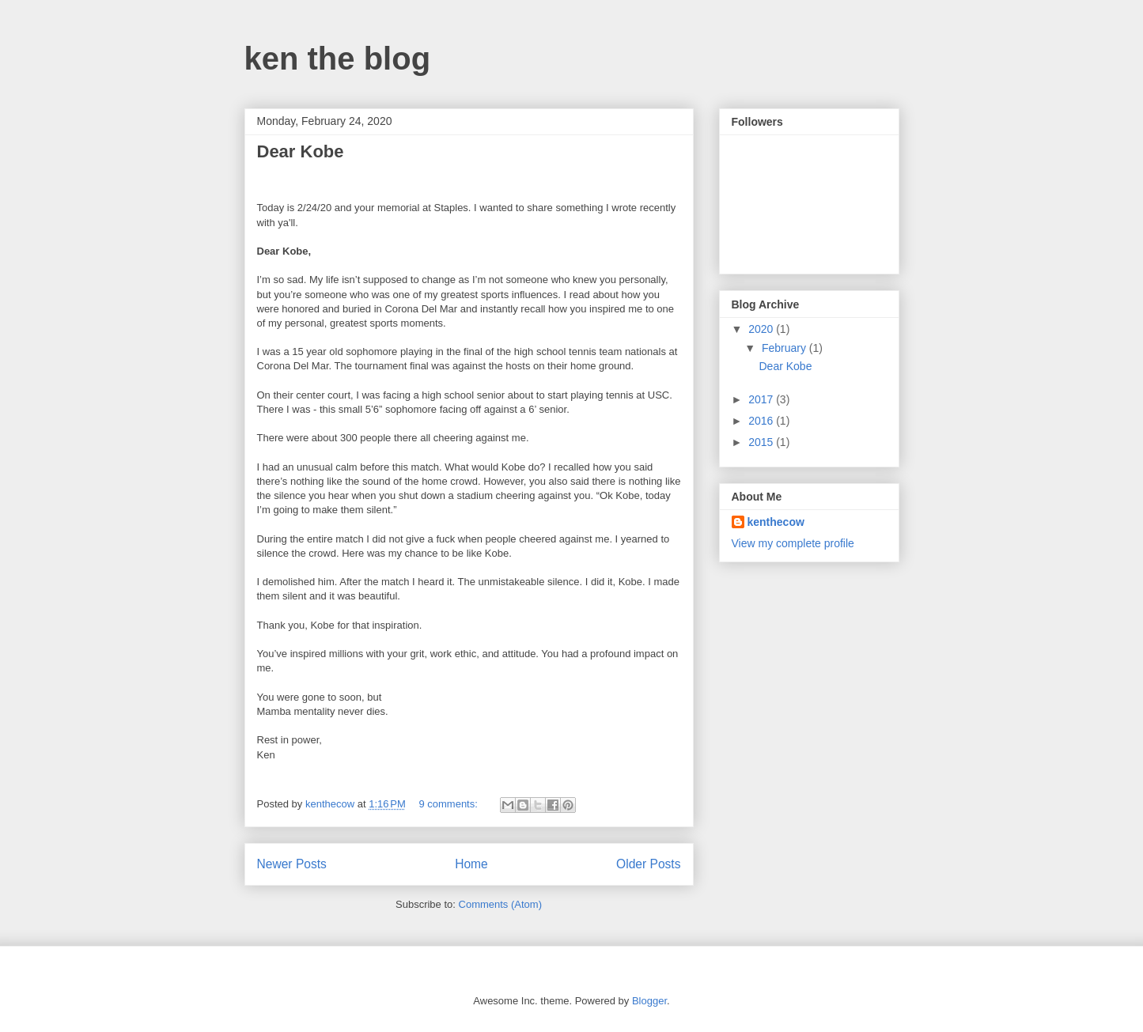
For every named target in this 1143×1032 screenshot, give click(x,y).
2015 (762, 442)
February (785, 348)
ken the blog (337, 58)
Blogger (649, 1001)
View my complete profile (793, 543)
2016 (762, 420)
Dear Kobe (300, 151)
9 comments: (449, 804)
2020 (762, 329)
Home (471, 864)
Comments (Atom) (500, 904)
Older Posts (648, 864)
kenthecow (775, 522)
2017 (762, 399)
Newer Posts (292, 864)
